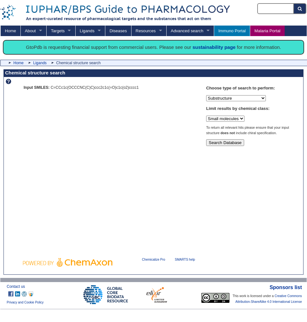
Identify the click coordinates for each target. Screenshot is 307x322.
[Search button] (300, 8)
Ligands (87, 30)
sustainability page (214, 47)
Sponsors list (286, 287)
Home (10, 30)
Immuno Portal (232, 30)
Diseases (118, 30)
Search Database (225, 142)
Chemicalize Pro (153, 259)
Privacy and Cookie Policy (25, 302)
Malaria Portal (267, 30)
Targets (57, 30)
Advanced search (187, 30)
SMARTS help (185, 259)
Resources (146, 30)
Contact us (16, 286)
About (30, 30)
